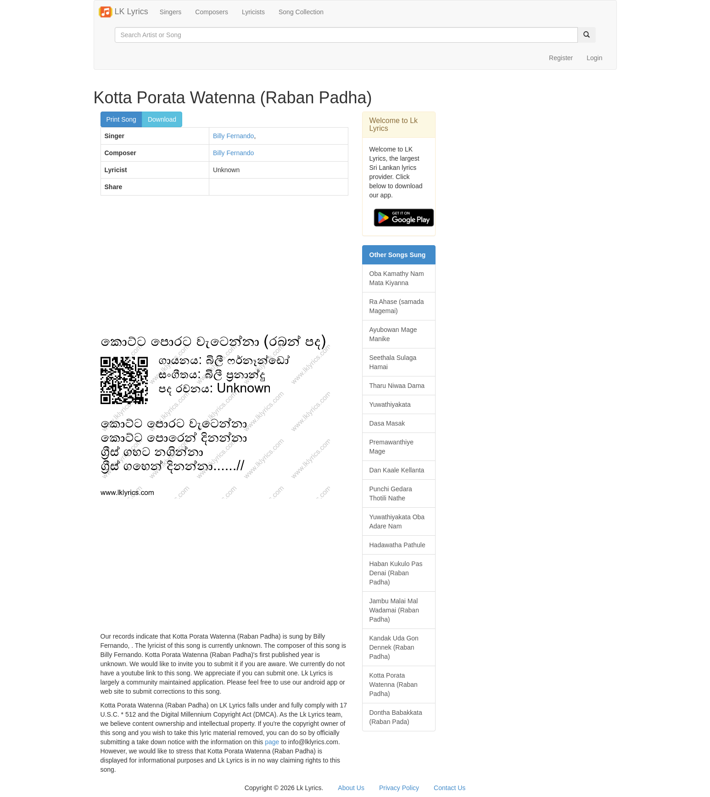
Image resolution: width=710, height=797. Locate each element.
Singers (170, 12)
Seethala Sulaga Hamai (393, 362)
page (272, 742)
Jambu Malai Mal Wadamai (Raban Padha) (394, 610)
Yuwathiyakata (390, 404)
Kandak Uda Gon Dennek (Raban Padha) (394, 647)
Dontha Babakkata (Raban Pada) (395, 717)
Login (594, 58)
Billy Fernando (233, 136)
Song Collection (301, 12)
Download (162, 119)
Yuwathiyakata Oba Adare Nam (397, 521)
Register (561, 58)
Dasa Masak (387, 423)
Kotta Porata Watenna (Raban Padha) (393, 684)
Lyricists (253, 12)
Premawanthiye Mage (391, 446)
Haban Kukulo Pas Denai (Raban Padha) (396, 573)
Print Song (121, 119)
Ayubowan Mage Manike (393, 334)
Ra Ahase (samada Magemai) (396, 306)
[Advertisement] (224, 269)
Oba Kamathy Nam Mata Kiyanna (396, 278)
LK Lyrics (123, 12)
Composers (211, 12)
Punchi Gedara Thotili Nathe (390, 493)
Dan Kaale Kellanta (397, 470)
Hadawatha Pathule (397, 545)
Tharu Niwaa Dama (397, 385)
